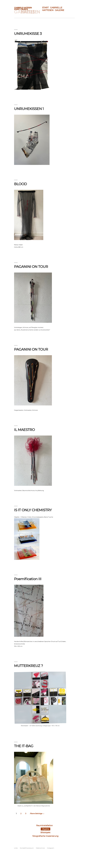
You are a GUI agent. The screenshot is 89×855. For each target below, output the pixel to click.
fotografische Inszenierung (45, 836)
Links (16, 848)
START (45, 7)
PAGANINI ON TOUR (31, 267)
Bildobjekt (45, 832)
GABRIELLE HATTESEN (52, 9)
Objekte (45, 829)
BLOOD (20, 184)
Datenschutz (40, 848)
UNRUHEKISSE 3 (28, 34)
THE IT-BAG (23, 746)
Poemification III (27, 579)
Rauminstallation (44, 825)
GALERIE (59, 10)
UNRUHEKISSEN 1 (29, 109)
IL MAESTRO (24, 430)
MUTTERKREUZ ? (28, 666)
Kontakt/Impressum (27, 848)
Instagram (50, 848)
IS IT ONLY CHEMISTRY (33, 510)
